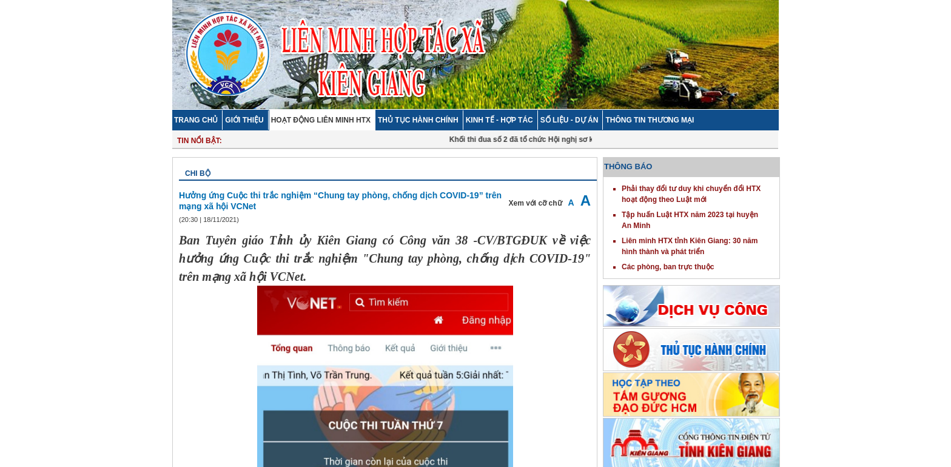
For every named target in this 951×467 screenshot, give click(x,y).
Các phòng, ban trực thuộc (668, 267)
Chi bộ (197, 173)
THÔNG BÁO (628, 166)
